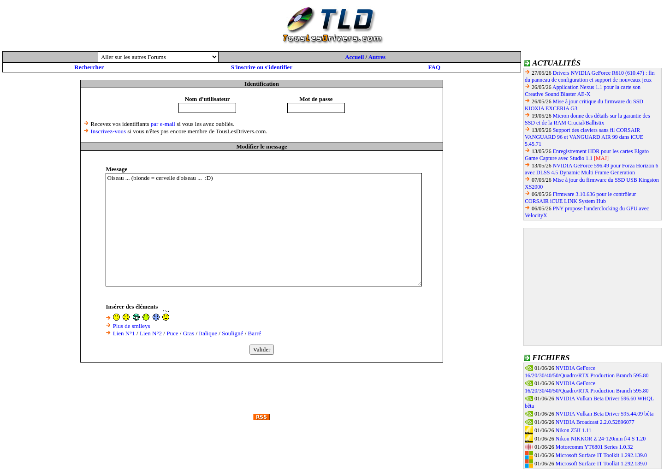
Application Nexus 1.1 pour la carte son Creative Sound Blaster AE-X (582, 90)
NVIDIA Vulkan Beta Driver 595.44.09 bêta (605, 414)
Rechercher (89, 67)
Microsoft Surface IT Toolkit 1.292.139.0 (601, 455)
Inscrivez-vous (108, 131)
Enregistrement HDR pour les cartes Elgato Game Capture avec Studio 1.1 (587, 154)
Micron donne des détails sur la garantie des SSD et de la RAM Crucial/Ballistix (587, 119)
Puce (172, 333)
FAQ (434, 67)
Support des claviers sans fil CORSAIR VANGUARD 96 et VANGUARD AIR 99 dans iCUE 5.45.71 (584, 137)
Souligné (232, 333)
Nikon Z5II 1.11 (574, 430)
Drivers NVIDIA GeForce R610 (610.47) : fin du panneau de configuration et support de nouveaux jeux (590, 76)
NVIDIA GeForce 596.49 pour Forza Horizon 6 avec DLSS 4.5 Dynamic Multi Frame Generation (591, 169)
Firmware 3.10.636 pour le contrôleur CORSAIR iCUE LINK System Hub (580, 197)
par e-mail (163, 123)
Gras (189, 333)
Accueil (354, 57)
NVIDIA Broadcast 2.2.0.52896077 (595, 422)
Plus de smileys (131, 325)
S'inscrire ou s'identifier (261, 67)
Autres (376, 57)
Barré (254, 333)
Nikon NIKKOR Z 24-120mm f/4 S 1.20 (601, 438)
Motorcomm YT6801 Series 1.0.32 (594, 447)
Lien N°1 (124, 333)
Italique (208, 333)
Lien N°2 (151, 333)
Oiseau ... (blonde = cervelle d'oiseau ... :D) (264, 229)
